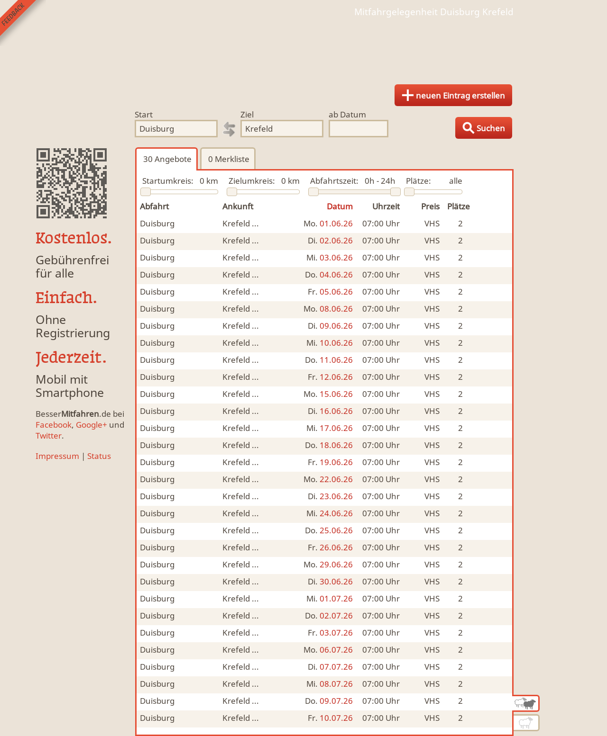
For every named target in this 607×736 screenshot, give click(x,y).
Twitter (49, 435)
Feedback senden (23, 23)
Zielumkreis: (252, 180)
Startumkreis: (167, 180)
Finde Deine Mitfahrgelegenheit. (303, 47)
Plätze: (418, 180)
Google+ (91, 424)
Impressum (57, 455)
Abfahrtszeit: (334, 180)
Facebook (54, 424)
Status (99, 455)
